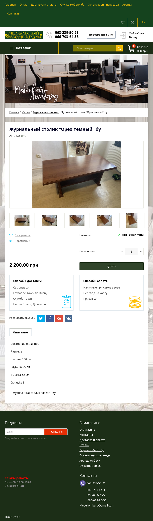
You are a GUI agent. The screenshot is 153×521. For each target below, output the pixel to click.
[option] (76, 78)
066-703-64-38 (67, 36)
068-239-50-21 (67, 32)
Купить (111, 266)
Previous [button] (12, 221)
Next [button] (141, 221)
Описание (20, 332)
